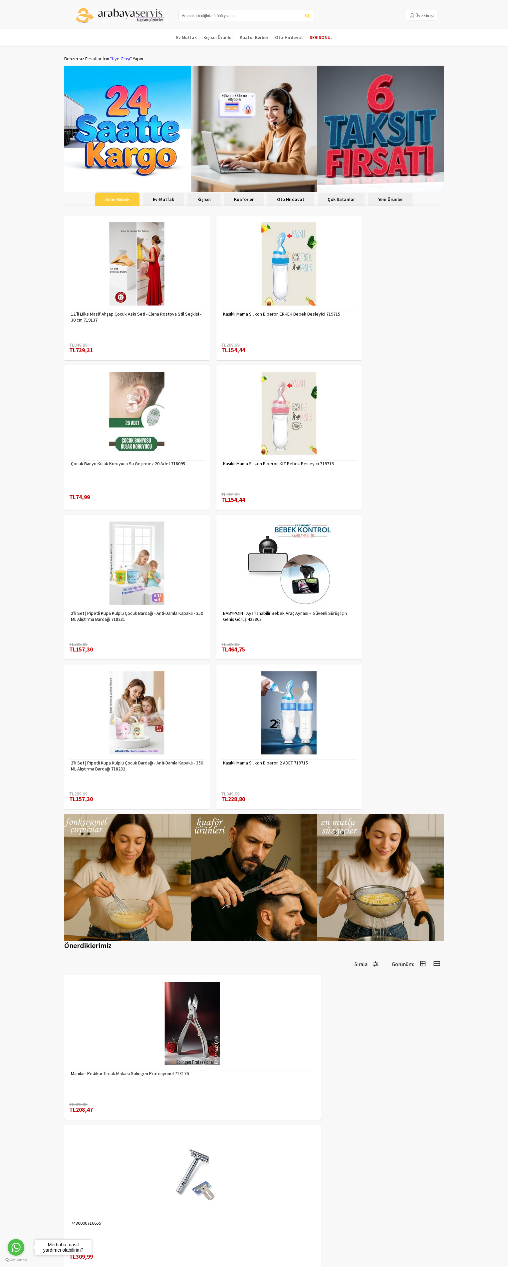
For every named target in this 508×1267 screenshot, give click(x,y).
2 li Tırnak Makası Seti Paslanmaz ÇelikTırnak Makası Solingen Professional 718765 (102, 900)
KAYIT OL (433, 1196)
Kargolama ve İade (83, 1201)
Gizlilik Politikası (144, 1201)
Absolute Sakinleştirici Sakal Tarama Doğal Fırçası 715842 (202, 1043)
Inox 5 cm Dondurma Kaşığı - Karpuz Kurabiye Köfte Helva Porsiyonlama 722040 (298, 1043)
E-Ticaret (401, 1260)
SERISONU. (321, 37)
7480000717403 (376, 754)
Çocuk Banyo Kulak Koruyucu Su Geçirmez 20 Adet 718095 (295, 310)
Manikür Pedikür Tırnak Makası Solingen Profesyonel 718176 (100, 757)
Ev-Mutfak (163, 199)
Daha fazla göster (254, 1121)
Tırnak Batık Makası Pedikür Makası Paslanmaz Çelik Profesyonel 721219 (300, 900)
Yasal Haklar (140, 1210)
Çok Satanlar (341, 199)
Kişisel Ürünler (218, 37)
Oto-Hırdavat (289, 37)
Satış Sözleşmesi (145, 1219)
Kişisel (204, 199)
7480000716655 (182, 754)
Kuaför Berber (254, 37)
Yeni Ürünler (390, 199)
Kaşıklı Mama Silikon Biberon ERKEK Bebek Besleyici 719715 (202, 310)
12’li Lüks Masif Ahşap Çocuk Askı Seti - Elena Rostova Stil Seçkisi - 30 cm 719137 (109, 310)
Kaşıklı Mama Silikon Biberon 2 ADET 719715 (395, 453)
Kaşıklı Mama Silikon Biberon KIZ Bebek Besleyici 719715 (392, 310)
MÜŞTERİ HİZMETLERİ (84, 1219)
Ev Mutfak (186, 37)
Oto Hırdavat (290, 199)
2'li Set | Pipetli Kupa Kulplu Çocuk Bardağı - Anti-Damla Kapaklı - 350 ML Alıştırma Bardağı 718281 (106, 453)
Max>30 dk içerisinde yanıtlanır (384, 1238)
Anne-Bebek (117, 199)
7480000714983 (86, 1040)
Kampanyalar (77, 1210)
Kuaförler (244, 199)
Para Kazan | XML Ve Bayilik (90, 1193)
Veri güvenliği (141, 1193)
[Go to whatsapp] (16, 1247)
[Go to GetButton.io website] (16, 1260)
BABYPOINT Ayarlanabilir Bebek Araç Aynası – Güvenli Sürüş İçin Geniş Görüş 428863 (205, 453)
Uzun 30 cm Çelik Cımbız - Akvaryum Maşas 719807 (202, 900)
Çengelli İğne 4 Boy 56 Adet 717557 (395, 897)
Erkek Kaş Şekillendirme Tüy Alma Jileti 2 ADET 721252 (302, 757)
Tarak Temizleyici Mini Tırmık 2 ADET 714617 (395, 1043)
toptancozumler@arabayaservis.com (384, 1227)
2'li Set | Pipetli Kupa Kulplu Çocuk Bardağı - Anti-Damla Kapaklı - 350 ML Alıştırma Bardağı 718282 (299, 453)
